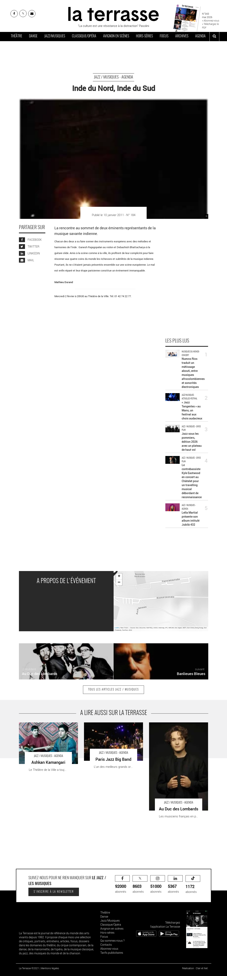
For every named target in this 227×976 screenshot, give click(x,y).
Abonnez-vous (109, 949)
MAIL (26, 260)
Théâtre (16, 36)
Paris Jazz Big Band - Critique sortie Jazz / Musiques (111, 726)
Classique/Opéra (84, 36)
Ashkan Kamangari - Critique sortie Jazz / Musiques (46, 726)
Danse (33, 36)
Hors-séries (144, 36)
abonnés (122, 884)
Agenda (200, 36)
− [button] (119, 582)
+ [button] (119, 576)
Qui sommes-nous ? (112, 940)
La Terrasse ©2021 (29, 968)
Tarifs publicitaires (111, 953)
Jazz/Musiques (54, 36)
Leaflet (117, 628)
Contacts (106, 944)
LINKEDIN (29, 253)
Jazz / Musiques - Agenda (113, 77)
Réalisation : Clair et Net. (195, 968)
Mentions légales (50, 968)
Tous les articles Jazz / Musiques (113, 689)
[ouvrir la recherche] (214, 36)
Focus (164, 36)
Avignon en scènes (116, 36)
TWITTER (29, 246)
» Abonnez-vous (210, 20)
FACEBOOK (30, 240)
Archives (181, 36)
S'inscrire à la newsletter (54, 891)
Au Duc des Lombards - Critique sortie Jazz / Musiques (178, 726)
